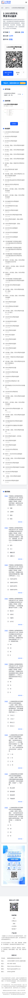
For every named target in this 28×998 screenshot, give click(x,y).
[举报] (23, 72)
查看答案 (20, 522)
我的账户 (14, 929)
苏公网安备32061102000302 (18, 994)
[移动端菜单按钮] (26, 2)
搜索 (14, 923)
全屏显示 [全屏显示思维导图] (14, 123)
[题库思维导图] (13, 112)
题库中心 (7, 7)
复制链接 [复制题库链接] (18, 73)
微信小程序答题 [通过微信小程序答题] (8, 73)
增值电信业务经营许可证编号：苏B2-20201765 (14, 990)
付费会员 (14, 921)
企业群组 (14, 926)
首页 (2, 7)
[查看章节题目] (22, 94)
